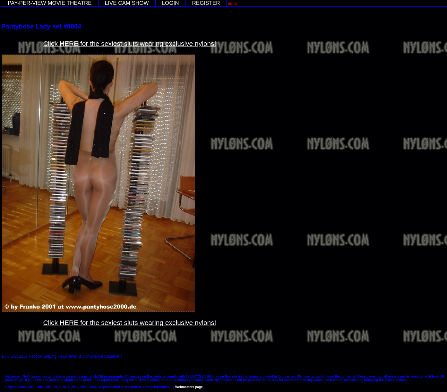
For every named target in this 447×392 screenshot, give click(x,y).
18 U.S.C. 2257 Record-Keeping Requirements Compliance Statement (61, 356)
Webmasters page (188, 387)
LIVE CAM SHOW (127, 3)
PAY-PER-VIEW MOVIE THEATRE (50, 3)
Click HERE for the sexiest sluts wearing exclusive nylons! (129, 43)
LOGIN (170, 3)
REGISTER (206, 3)
